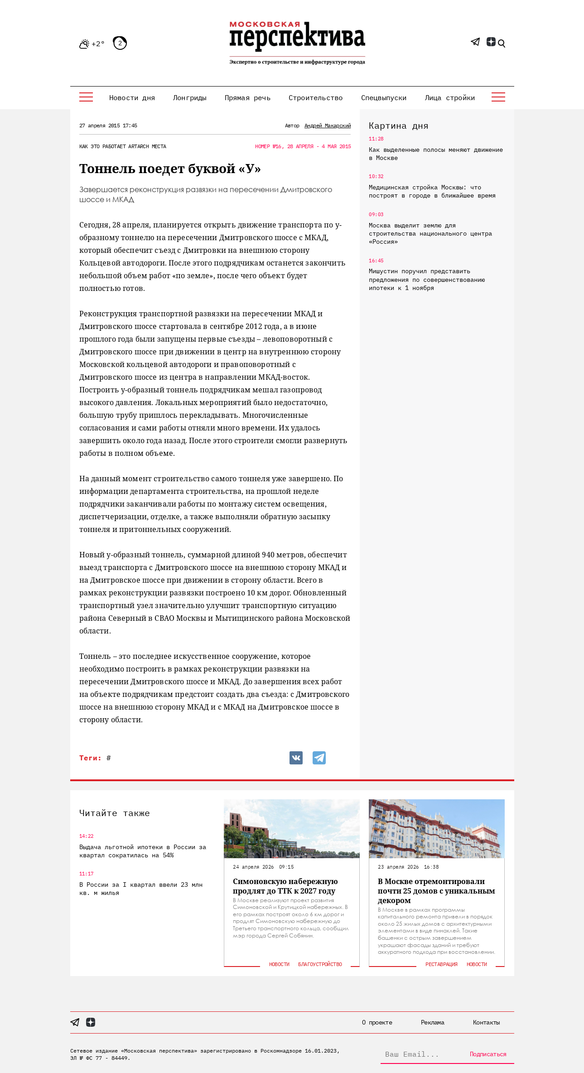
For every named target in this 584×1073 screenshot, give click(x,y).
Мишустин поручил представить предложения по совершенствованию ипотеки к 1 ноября (427, 279)
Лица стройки (450, 97)
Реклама (432, 1022)
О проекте (377, 1022)
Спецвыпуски (384, 97)
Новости (279, 964)
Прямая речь (247, 97)
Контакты (486, 1022)
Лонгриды (190, 97)
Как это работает (102, 146)
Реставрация (441, 964)
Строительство (316, 97)
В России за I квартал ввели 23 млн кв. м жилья (141, 888)
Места (159, 146)
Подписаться (488, 1054)
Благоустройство (320, 964)
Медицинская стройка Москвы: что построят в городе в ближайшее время (432, 191)
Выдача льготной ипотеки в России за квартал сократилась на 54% (142, 851)
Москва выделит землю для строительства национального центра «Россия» (430, 233)
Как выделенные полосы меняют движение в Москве (436, 153)
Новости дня (132, 97)
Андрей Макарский (327, 125)
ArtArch (138, 146)
